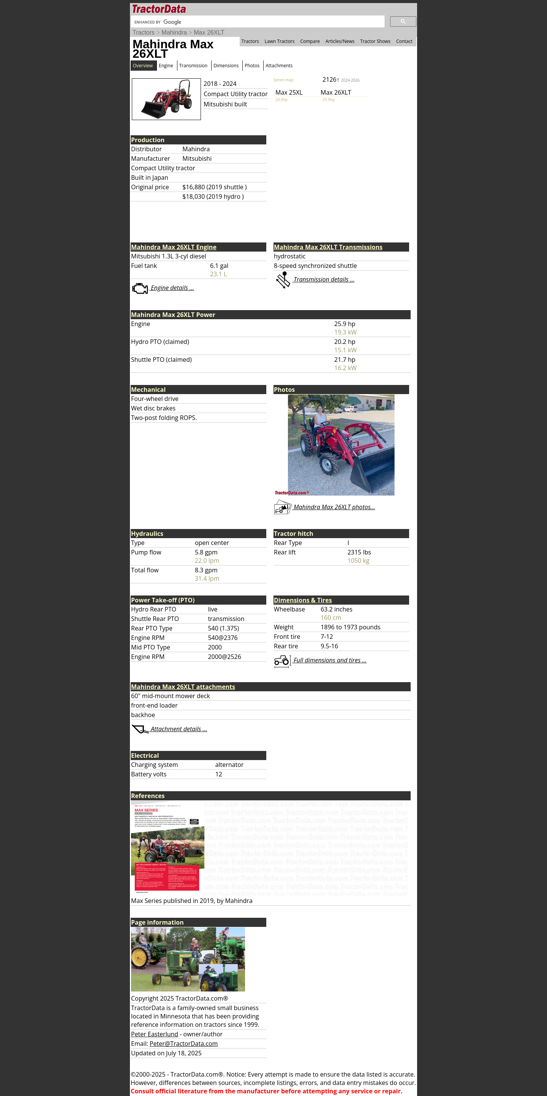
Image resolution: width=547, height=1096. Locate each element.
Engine (166, 65)
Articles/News (340, 41)
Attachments (279, 65)
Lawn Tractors (280, 41)
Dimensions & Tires (303, 600)
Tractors (144, 32)
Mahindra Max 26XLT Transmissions (328, 247)
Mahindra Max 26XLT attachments (183, 687)
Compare (310, 41)
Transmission (193, 65)
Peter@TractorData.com (184, 1043)
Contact (404, 41)
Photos (252, 65)
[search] (256, 22)
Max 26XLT (209, 32)
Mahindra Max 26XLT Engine (174, 247)
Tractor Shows (375, 41)
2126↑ (341, 79)
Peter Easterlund (154, 1034)
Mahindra (174, 32)
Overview (143, 65)
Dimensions (226, 65)
